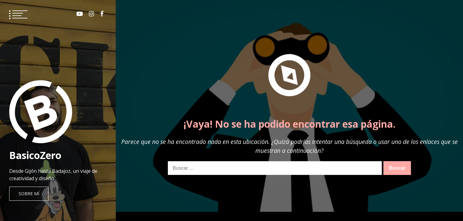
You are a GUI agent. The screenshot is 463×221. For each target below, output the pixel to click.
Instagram (91, 13)
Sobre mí (29, 193)
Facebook (102, 13)
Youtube (79, 13)
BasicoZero (35, 155)
